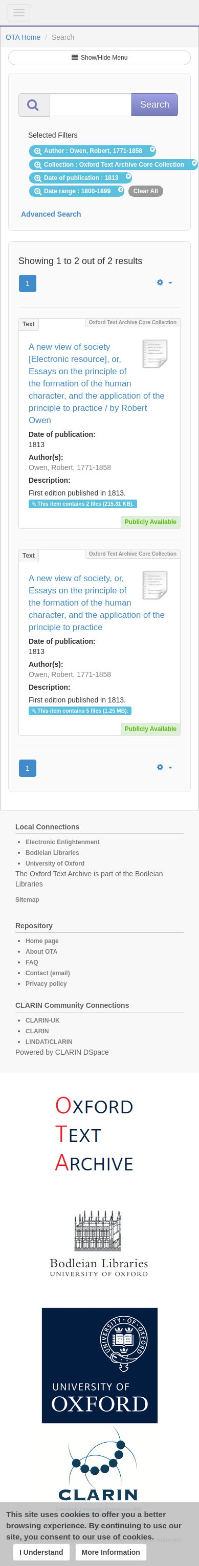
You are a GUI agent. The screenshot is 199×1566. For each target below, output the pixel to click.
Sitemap (27, 899)
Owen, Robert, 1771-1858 (70, 467)
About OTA (41, 951)
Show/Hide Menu (100, 57)
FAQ (32, 962)
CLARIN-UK (43, 1020)
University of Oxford (55, 863)
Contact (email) (48, 973)
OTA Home (23, 37)
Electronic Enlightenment (63, 842)
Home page (42, 941)
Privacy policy (46, 983)
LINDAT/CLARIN (49, 1042)
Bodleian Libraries (52, 852)
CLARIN (37, 1031)
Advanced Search (51, 214)
